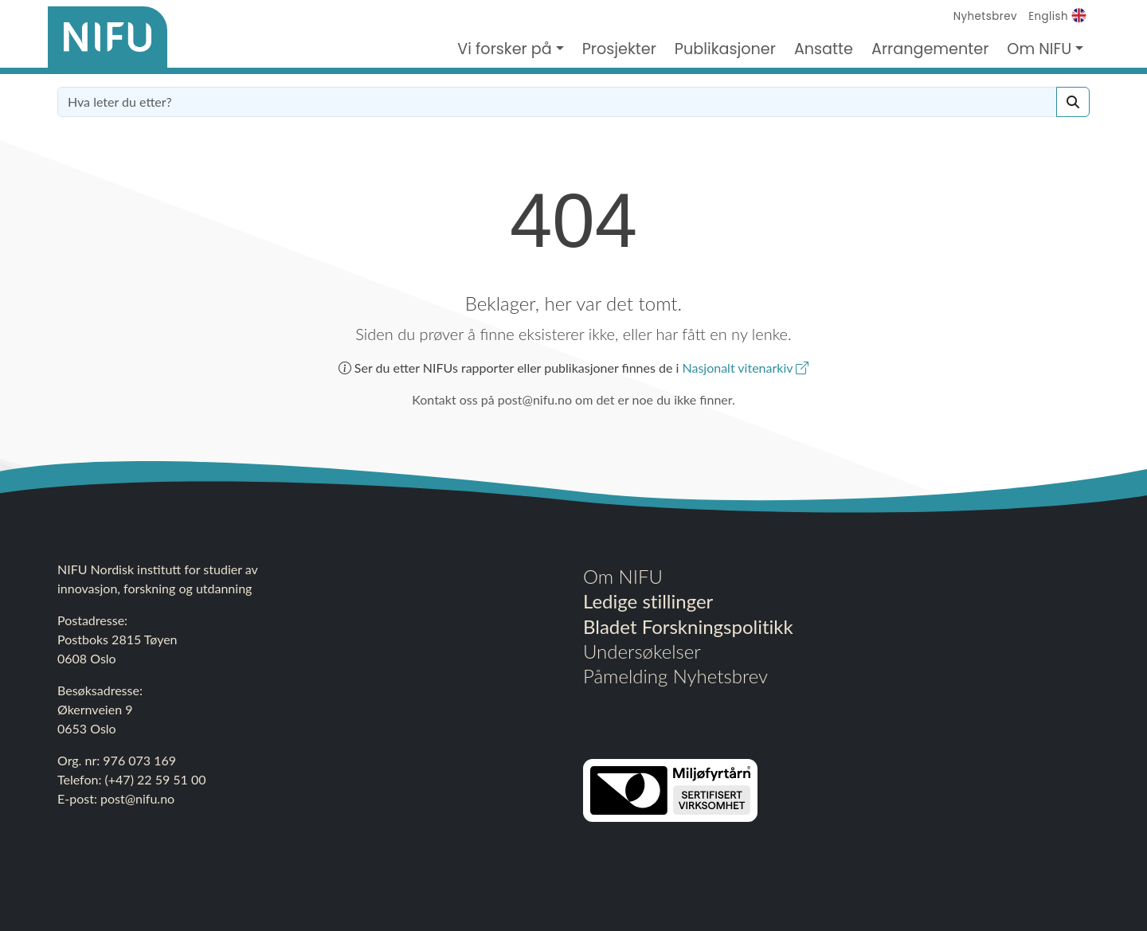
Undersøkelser (642, 651)
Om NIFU (623, 576)
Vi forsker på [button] (504, 49)
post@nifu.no (137, 798)
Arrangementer (929, 49)
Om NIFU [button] (1039, 49)
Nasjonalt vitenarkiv (745, 367)
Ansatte (823, 49)
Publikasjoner (725, 49)
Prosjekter (619, 49)
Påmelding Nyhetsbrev (675, 675)
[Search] (1073, 102)
